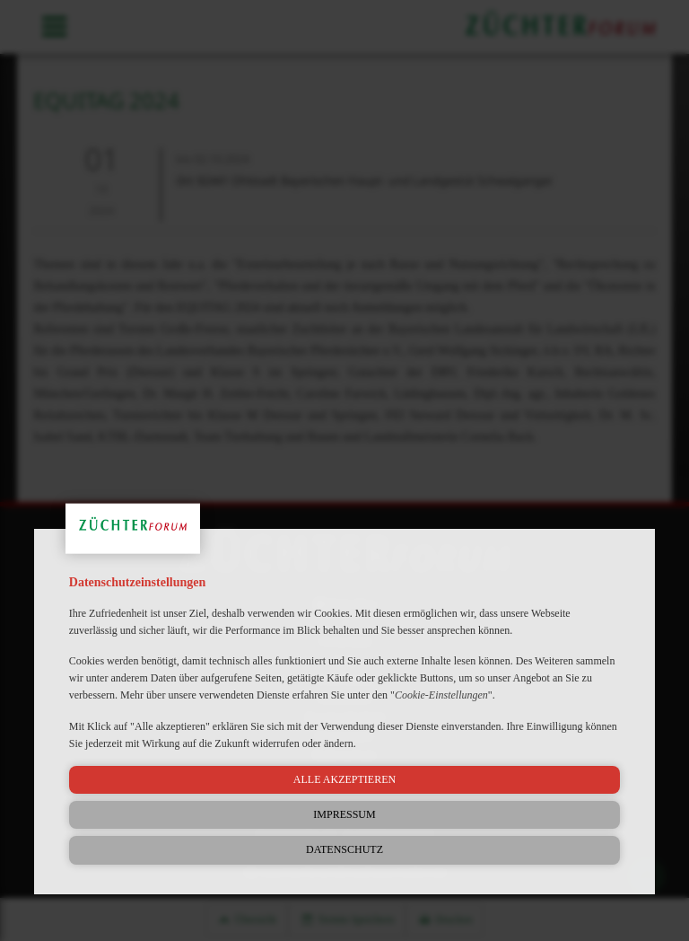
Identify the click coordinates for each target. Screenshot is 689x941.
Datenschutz (344, 849)
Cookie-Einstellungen (441, 695)
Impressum (344, 814)
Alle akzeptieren (344, 779)
